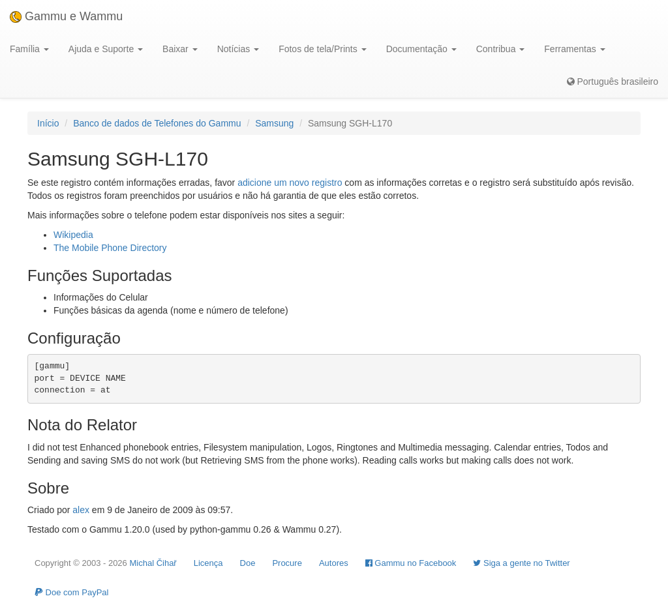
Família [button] (29, 49)
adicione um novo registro (289, 182)
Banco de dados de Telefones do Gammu (157, 123)
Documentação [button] (421, 49)
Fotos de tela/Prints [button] (323, 49)
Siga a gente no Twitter (521, 563)
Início (48, 123)
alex (80, 510)
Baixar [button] (180, 49)
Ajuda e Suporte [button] (105, 49)
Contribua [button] (500, 49)
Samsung (274, 123)
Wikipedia (73, 234)
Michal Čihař (152, 563)
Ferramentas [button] (574, 49)
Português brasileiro (612, 81)
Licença (208, 563)
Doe (248, 563)
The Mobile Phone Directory (110, 248)
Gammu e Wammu (66, 16)
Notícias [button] (238, 49)
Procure (287, 563)
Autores (333, 563)
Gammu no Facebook (411, 563)
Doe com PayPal (71, 592)
